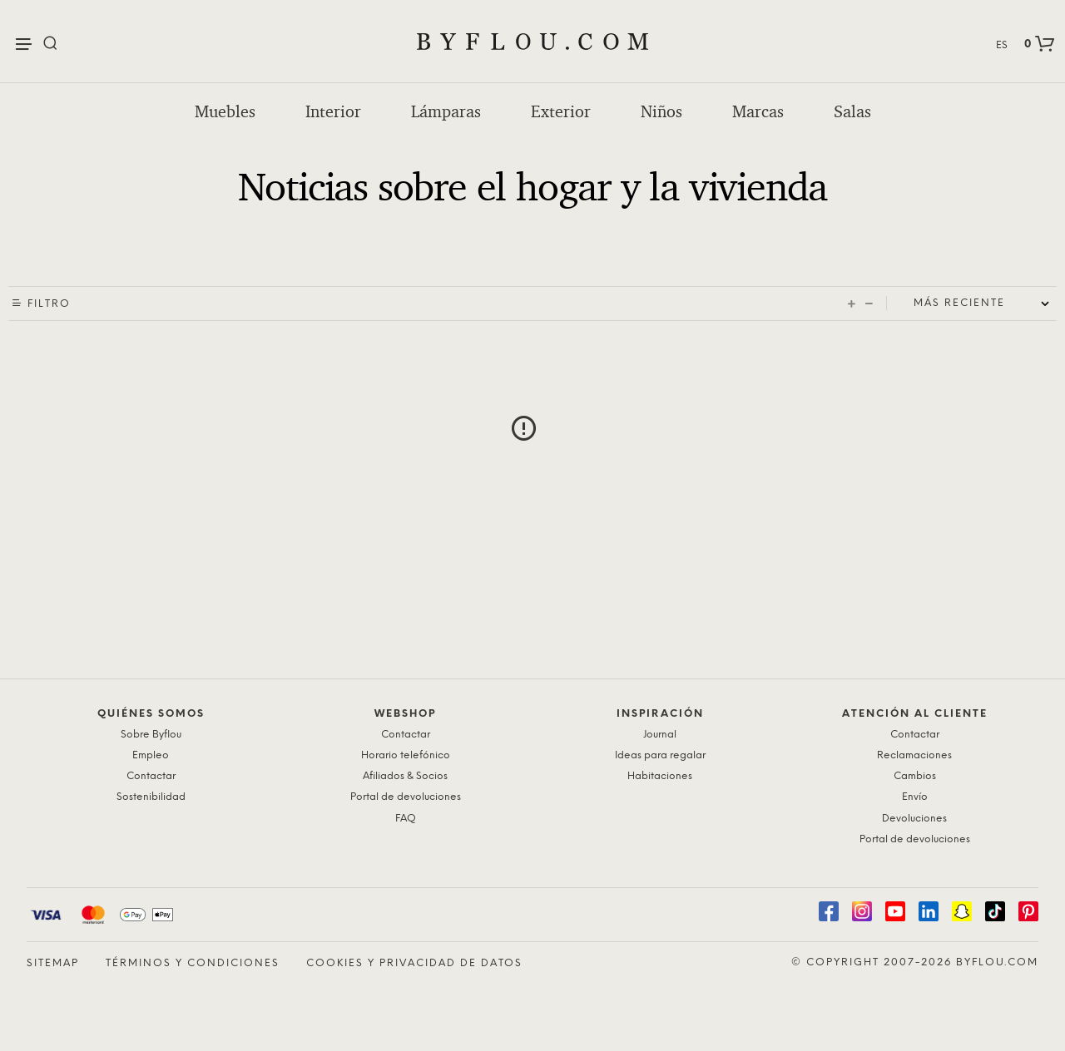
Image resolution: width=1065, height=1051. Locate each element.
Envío (915, 797)
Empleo (150, 755)
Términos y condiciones (193, 963)
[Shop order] (985, 303)
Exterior (561, 111)
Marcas (758, 111)
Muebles (225, 111)
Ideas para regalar (660, 755)
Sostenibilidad (151, 797)
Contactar (151, 776)
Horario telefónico (405, 755)
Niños (661, 111)
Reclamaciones (914, 755)
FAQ (405, 818)
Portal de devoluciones (405, 797)
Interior (333, 111)
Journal (659, 734)
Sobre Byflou (151, 734)
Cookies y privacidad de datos (414, 963)
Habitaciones (659, 776)
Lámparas (446, 111)
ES (1002, 45)
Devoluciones (914, 818)
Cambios (915, 776)
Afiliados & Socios (405, 776)
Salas (852, 111)
